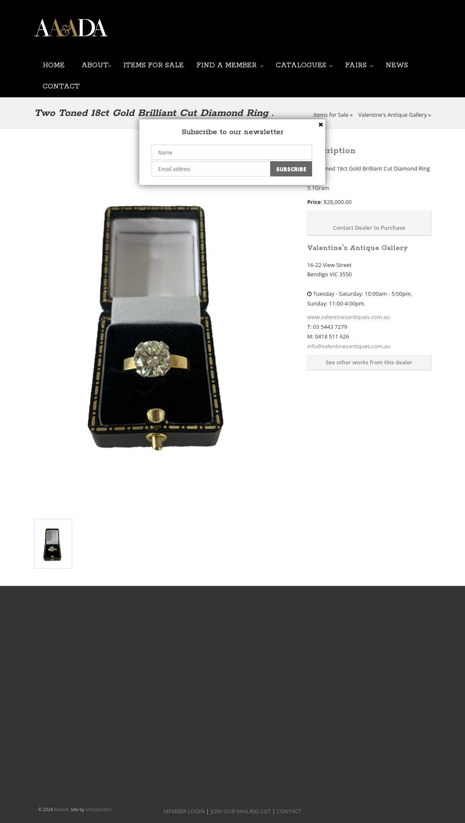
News (397, 64)
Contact (61, 85)
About (95, 64)
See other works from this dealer (369, 362)
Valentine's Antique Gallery (392, 114)
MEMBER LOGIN (183, 811)
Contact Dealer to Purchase (369, 227)
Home (54, 64)
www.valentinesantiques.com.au (348, 317)
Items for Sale (153, 64)
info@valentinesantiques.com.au (348, 346)
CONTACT (289, 811)
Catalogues (301, 64)
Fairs (356, 64)
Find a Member (226, 64)
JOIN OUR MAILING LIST (224, 34)
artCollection (98, 809)
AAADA (61, 809)
